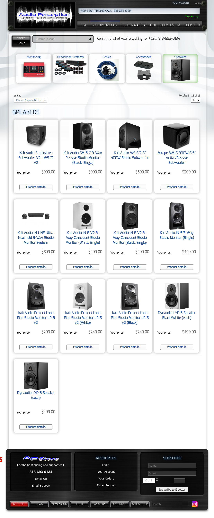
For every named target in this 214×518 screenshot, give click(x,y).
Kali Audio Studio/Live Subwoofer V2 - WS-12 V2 (35, 158)
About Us (99, 504)
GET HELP (19, 504)
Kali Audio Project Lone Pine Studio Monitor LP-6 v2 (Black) (130, 318)
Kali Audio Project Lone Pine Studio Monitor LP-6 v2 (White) (83, 318)
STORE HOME (21, 41)
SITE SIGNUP (140, 504)
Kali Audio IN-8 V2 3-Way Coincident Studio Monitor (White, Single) (83, 238)
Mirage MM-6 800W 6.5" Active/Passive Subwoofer (177, 158)
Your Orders (106, 478)
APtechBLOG (59, 504)
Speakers (180, 68)
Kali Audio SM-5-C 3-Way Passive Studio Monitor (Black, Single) (83, 158)
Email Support (41, 485)
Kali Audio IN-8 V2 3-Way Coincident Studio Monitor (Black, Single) (130, 238)
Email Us (41, 478)
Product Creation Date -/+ (29, 100)
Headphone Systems (70, 66)
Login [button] (198, 3)
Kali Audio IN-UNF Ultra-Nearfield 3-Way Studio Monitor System (36, 238)
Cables (107, 68)
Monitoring (34, 68)
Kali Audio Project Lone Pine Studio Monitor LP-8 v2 (36, 318)
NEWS (39, 504)
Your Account (106, 471)
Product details (35, 187)
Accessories (143, 68)
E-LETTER (79, 504)
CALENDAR (119, 504)
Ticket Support (106, 485)
